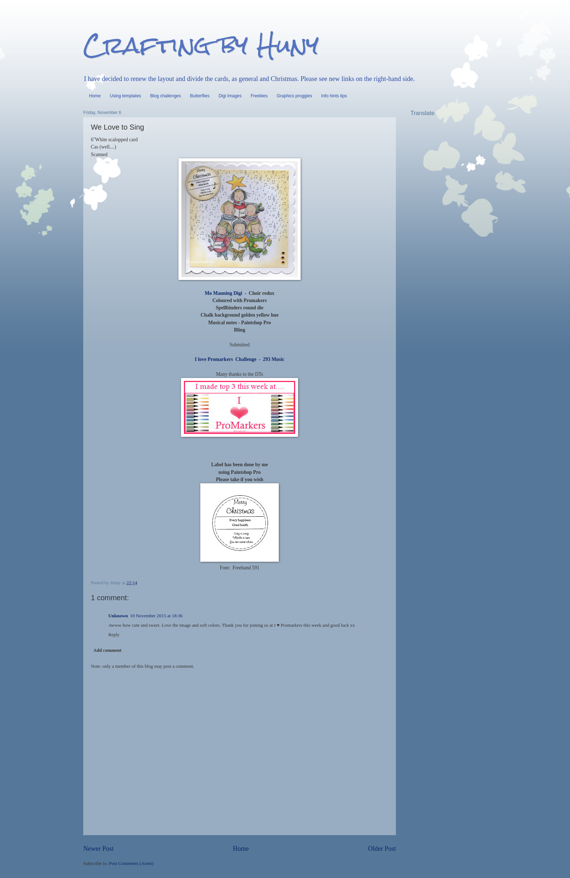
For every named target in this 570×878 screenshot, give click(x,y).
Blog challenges (165, 95)
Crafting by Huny (201, 44)
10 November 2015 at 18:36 (156, 615)
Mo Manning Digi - (225, 293)
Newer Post (98, 848)
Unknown (118, 615)
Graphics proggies (294, 95)
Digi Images (229, 95)
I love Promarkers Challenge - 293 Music (239, 359)
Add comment (107, 650)
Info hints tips (334, 95)
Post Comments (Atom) (131, 863)
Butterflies (199, 95)
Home (95, 95)
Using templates (125, 95)
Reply (114, 634)
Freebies (259, 95)
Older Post (382, 848)
